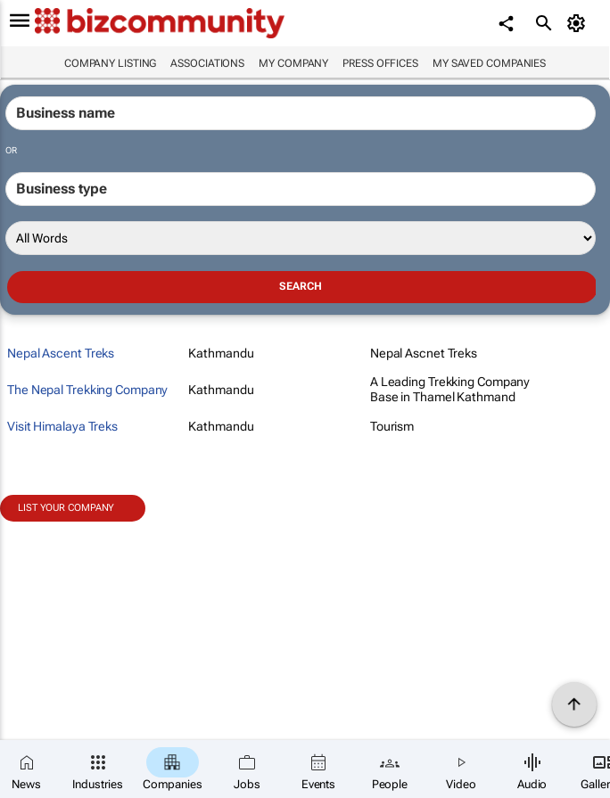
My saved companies (489, 63)
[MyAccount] (579, 23)
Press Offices (380, 63)
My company (293, 63)
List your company (66, 508)
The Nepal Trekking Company (87, 390)
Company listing (110, 63)
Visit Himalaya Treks (62, 426)
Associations (207, 63)
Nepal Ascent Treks (60, 353)
